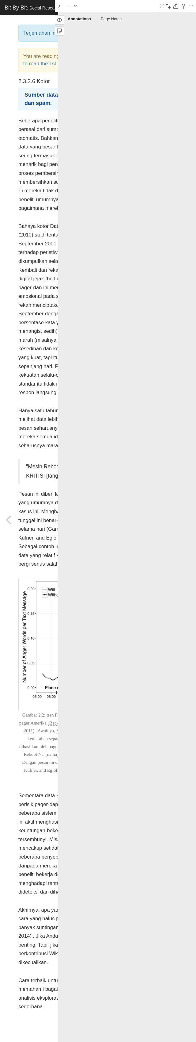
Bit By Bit (49, 8)
